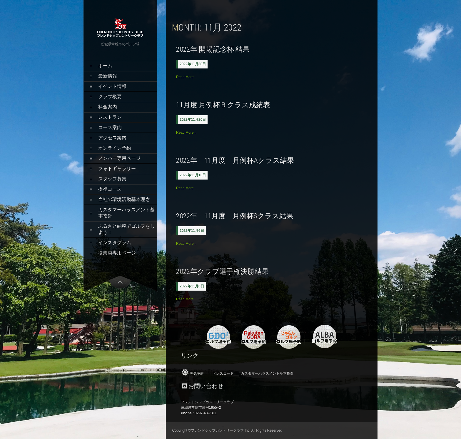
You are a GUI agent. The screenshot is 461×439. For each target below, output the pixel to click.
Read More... (186, 77)
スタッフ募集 (112, 179)
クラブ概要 (110, 96)
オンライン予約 (114, 148)
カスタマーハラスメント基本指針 (126, 213)
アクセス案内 (112, 137)
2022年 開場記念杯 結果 (213, 49)
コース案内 (110, 127)
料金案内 (107, 107)
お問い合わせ (205, 386)
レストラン (110, 117)
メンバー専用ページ (119, 158)
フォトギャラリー (117, 168)
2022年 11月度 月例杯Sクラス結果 (234, 216)
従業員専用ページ (117, 253)
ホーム (105, 65)
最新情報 (107, 76)
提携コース (110, 189)
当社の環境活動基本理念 (124, 199)
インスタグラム (114, 242)
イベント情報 (112, 86)
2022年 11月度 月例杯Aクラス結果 (235, 160)
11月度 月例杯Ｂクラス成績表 (223, 105)
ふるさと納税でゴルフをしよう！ (126, 229)
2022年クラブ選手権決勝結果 (222, 271)
